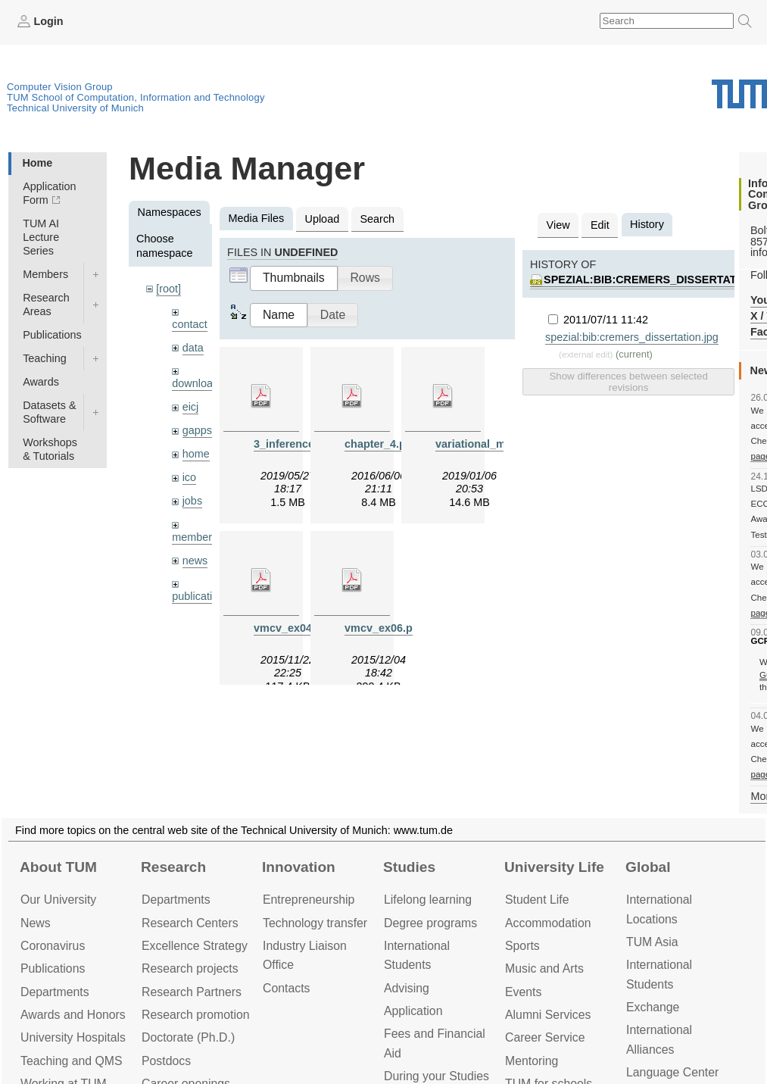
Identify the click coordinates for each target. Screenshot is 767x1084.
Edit (600, 225)
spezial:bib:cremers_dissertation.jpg (632, 337)
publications (200, 596)
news (195, 560)
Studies (409, 867)
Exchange (652, 1007)
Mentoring (531, 1060)
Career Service (545, 1037)
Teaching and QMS (71, 1060)
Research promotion (196, 1014)
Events (523, 992)
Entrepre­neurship (308, 899)
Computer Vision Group (60, 86)
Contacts (286, 988)
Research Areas (46, 304)
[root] (168, 289)
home (196, 454)
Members (45, 274)
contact (189, 324)
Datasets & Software (49, 412)
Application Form (49, 193)
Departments (54, 992)
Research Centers (190, 923)
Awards (41, 382)
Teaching (45, 358)
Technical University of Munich (75, 108)
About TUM (58, 867)
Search (377, 219)
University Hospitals (73, 1037)
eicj (190, 407)
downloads (198, 383)
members (194, 537)
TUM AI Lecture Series (41, 237)
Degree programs (430, 923)
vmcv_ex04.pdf (293, 628)
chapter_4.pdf (380, 444)
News (35, 923)
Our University (58, 899)
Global (648, 867)
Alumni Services (548, 1014)
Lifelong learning (428, 899)
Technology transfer (315, 923)
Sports (522, 945)
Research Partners (192, 992)
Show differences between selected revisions (628, 381)
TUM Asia (652, 942)
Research (173, 867)
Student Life (537, 899)
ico (189, 477)
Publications (52, 335)
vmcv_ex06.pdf (383, 628)
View (558, 225)
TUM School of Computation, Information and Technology (136, 97)
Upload (322, 219)
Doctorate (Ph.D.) (188, 1037)
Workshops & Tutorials (50, 449)
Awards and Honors (73, 1014)
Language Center (672, 1072)
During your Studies (436, 1076)
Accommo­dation (548, 923)
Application (413, 1010)
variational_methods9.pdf (501, 444)
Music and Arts (544, 968)
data (193, 348)
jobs (192, 501)
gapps (197, 430)
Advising (406, 988)
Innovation (298, 867)
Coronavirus (52, 945)
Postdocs (166, 1060)
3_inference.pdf (294, 444)
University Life (554, 867)
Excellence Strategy (195, 945)
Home (37, 163)
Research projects (190, 968)
